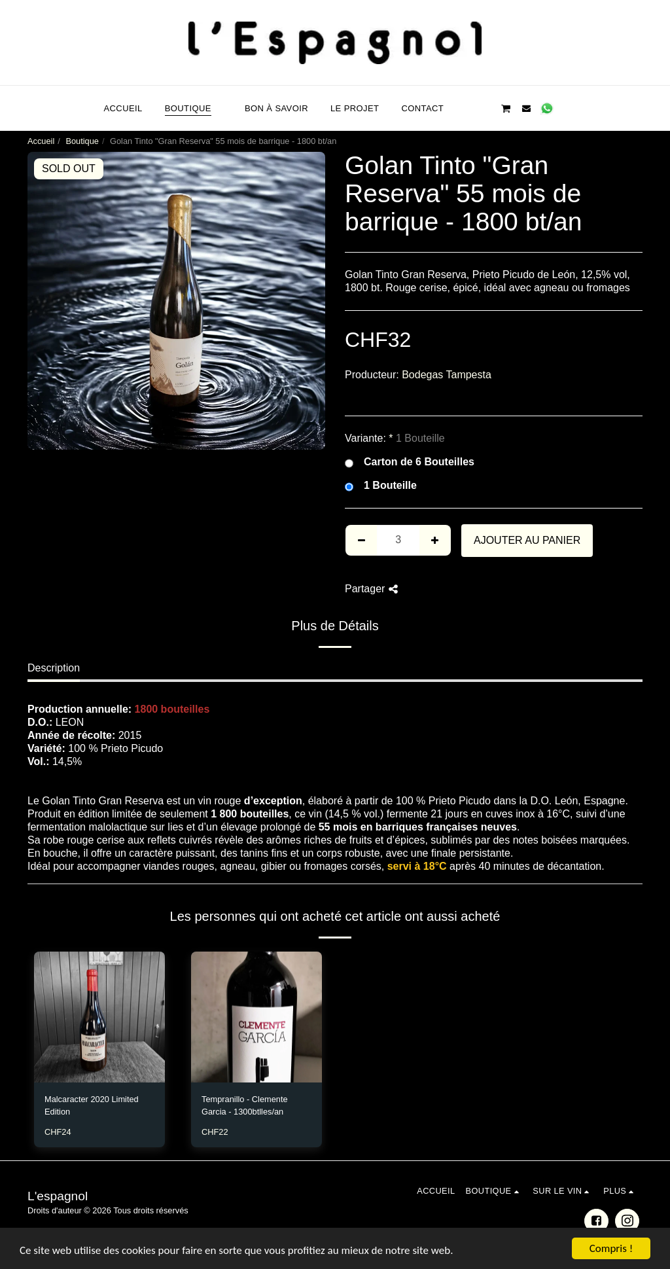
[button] (464, 108)
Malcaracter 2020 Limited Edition (91, 1105)
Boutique (82, 141)
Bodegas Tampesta (446, 374)
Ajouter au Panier (527, 540)
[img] (99, 1017)
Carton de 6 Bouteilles (409, 462)
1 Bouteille (381, 486)
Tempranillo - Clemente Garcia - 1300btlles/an (245, 1105)
